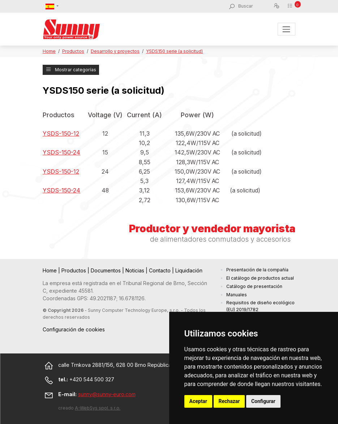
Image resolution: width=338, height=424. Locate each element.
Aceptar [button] (198, 401)
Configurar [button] (263, 401)
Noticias (135, 270)
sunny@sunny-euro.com (107, 394)
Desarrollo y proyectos (115, 51)
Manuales (236, 294)
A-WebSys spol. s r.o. (97, 408)
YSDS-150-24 (61, 152)
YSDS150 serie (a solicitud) (174, 51)
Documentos (106, 270)
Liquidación (188, 270)
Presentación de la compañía (257, 269)
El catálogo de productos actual (260, 278)
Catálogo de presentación (254, 286)
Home (49, 51)
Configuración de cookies (74, 329)
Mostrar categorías (71, 69)
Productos (73, 51)
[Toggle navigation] (286, 29)
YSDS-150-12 (61, 133)
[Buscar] (256, 6)
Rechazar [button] (229, 401)
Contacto (160, 270)
